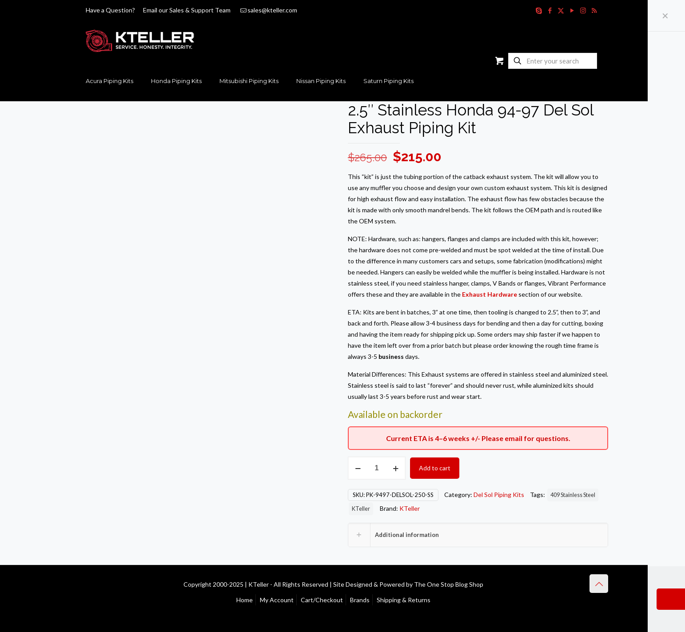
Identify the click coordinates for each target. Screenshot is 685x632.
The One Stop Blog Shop (448, 584)
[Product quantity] (377, 468)
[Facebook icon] (549, 10)
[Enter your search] (552, 61)
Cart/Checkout (322, 600)
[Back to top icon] (598, 583)
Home (244, 600)
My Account (277, 600)
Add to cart (434, 468)
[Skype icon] (538, 10)
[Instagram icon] (583, 10)
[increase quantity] (395, 468)
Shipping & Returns (403, 600)
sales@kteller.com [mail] (272, 10)
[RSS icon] (594, 10)
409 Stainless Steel (572, 495)
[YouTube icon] (572, 10)
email (513, 438)
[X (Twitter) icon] (561, 10)
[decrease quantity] (358, 468)
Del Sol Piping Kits (499, 494)
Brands (360, 600)
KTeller (361, 508)
